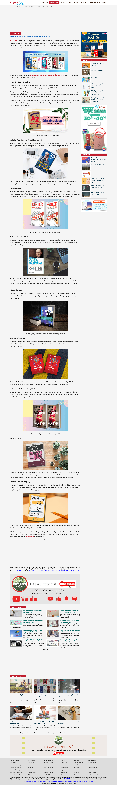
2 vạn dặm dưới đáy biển (94, 765)
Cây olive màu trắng (78, 775)
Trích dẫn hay (91, 2)
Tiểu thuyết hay (13, 762)
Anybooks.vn (13, 6)
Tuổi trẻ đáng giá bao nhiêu (48, 570)
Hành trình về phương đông (16, 770)
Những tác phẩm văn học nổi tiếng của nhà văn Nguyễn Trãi (98, 99)
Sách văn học (31, 762)
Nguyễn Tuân (36, 570)
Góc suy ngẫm (77, 767)
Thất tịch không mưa (33, 775)
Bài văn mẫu (77, 772)
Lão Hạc (51, 772)
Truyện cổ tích (64, 770)
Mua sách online (64, 775)
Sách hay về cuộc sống (15, 765)
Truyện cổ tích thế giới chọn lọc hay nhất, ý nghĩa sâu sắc (98, 159)
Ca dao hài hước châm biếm (94, 775)
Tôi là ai (51, 767)
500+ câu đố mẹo (92, 772)
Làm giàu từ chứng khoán (16, 772)
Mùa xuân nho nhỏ (92, 767)
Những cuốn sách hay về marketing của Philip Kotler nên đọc (39, 6)
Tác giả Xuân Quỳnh (48, 762)
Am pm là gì (46, 772)
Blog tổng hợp (101, 2)
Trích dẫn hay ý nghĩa (79, 765)
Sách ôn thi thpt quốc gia (15, 767)
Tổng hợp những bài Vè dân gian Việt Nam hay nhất (97, 85)
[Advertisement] (58, 20)
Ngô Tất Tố (46, 775)
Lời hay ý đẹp (64, 772)
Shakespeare (52, 775)
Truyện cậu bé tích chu (49, 770)
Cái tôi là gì (72, 570)
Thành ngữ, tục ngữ (65, 765)
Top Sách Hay (54, 2)
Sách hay (30, 570)
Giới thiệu (94, 77)
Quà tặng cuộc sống (78, 762)
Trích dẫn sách (64, 767)
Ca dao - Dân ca (64, 762)
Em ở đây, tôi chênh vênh (98, 165)
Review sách (63, 2)
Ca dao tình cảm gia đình (15, 775)
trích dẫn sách (65, 570)
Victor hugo (46, 767)
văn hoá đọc (66, 777)
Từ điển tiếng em (32, 767)
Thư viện (83, 2)
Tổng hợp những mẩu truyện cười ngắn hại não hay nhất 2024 (98, 92)
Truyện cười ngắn (92, 770)
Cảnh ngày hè (47, 765)
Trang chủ (45, 2)
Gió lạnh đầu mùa (92, 762)
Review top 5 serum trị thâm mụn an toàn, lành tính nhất (97, 180)
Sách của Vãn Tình (32, 772)
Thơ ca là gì (58, 570)
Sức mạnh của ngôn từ (33, 765)
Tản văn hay (76, 770)
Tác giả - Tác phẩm (73, 2)
